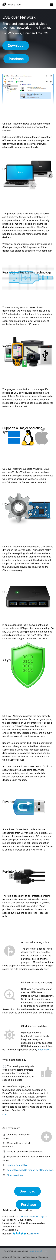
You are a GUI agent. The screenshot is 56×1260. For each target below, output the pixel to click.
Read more (34, 1252)
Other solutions (15, 1175)
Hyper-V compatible (17, 1165)
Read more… (45, 1049)
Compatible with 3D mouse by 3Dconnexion (30, 1170)
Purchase (16, 59)
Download (16, 45)
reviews (34, 1233)
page (31, 1216)
